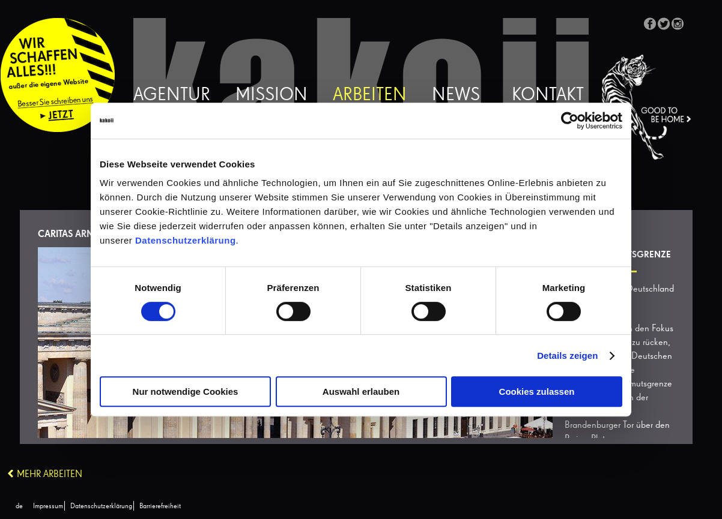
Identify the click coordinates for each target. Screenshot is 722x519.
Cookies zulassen (537, 391)
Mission (271, 95)
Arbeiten (370, 95)
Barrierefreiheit (160, 506)
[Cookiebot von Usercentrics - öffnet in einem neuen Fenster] (569, 121)
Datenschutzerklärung (185, 240)
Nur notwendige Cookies (185, 391)
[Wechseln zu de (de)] (19, 506)
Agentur (171, 95)
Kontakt (548, 95)
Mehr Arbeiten (49, 474)
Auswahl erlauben (361, 391)
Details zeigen (567, 355)
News (456, 95)
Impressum (48, 506)
